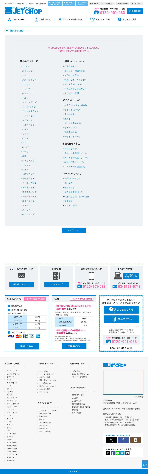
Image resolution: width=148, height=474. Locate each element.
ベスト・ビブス (29, 116)
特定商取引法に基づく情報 (76, 196)
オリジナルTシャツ (13, 374)
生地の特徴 (69, 114)
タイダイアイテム (30, 196)
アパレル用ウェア (30, 111)
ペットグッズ (28, 214)
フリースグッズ (29, 102)
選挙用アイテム (29, 178)
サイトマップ (43, 392)
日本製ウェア (28, 174)
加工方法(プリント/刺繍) (75, 105)
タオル (25, 169)
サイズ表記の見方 (72, 110)
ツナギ (25, 151)
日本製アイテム (12, 442)
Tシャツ (26, 66)
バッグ (25, 138)
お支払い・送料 (71, 75)
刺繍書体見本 (70, 132)
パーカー (26, 84)
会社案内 (68, 183)
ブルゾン (26, 98)
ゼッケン (26, 165)
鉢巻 (24, 156)
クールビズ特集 (29, 183)
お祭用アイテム (29, 187)
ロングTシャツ (29, 107)
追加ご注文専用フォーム (75, 153)
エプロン (26, 142)
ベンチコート (28, 93)
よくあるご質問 (71, 93)
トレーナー (27, 89)
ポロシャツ (27, 71)
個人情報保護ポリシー (74, 192)
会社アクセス (70, 187)
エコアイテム (28, 201)
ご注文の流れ (70, 66)
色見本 (67, 119)
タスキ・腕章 (28, 160)
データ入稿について (73, 84)
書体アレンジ (70, 127)
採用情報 (68, 201)
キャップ (26, 133)
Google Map (138, 397)
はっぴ (25, 147)
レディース (27, 120)
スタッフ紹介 (70, 205)
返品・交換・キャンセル (75, 80)
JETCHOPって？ (72, 178)
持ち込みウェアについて (75, 89)
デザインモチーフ (72, 136)
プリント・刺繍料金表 (74, 71)
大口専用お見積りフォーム (76, 158)
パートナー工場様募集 (74, 166)
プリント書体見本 (72, 123)
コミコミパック (29, 192)
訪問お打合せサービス (74, 162)
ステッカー (27, 210)
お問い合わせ (70, 149)
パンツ (25, 129)
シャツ (25, 75)
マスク (25, 205)
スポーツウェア (29, 80)
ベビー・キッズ (29, 124)
